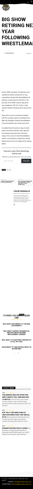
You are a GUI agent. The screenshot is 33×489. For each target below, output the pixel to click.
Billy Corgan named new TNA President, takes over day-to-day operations (25, 183)
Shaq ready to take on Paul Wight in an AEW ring (16, 348)
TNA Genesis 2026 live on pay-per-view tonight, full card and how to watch (15, 397)
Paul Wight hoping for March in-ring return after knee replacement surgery (16, 332)
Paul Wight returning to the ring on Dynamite (16, 325)
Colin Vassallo (10, 53)
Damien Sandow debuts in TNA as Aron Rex (7, 182)
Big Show (9, 169)
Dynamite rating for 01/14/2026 (14, 428)
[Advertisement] (16, 72)
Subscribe (26, 161)
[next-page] (18, 353)
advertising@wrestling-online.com (21, 484)
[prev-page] (14, 353)
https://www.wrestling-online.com (22, 193)
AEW (3, 410)
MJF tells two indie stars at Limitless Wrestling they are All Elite (16, 415)
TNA (3, 392)
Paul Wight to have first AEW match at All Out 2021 (16, 340)
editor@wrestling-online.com (22, 482)
